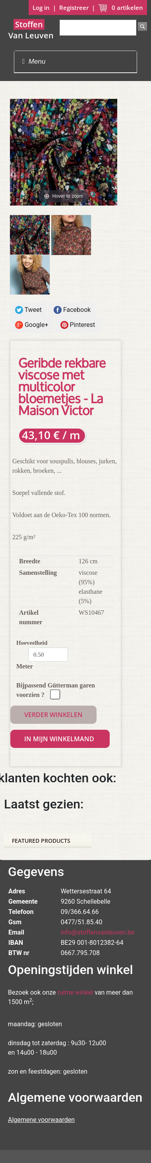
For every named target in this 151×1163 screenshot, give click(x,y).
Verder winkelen (53, 714)
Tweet (28, 310)
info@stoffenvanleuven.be (98, 932)
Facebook (72, 310)
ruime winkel (75, 992)
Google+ (31, 325)
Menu (33, 61)
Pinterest (77, 325)
